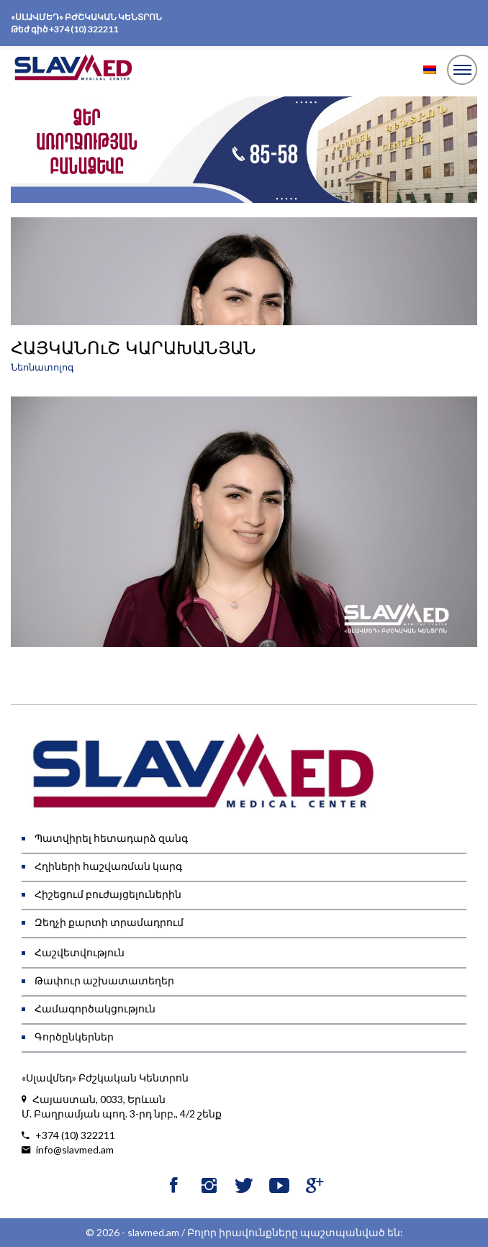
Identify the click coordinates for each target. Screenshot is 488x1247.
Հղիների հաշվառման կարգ (108, 866)
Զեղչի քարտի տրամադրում (109, 922)
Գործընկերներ (74, 1036)
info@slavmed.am (68, 1150)
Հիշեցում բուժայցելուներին (108, 894)
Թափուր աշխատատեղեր (104, 980)
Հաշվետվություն (80, 952)
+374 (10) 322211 (83, 29)
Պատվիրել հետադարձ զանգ (111, 838)
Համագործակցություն (95, 1008)
